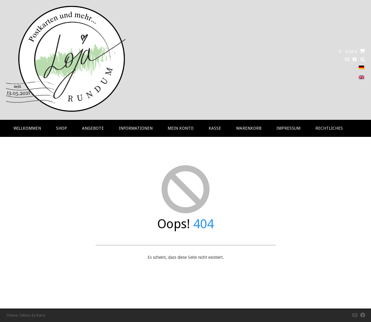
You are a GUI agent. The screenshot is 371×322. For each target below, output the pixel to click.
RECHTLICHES (329, 128)
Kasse (215, 128)
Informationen (136, 128)
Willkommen (27, 128)
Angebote (93, 128)
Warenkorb (248, 128)
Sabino (25, 315)
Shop (61, 128)
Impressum (288, 128)
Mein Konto (181, 128)
